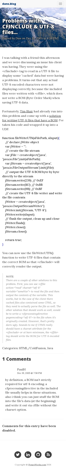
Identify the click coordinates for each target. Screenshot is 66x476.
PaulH (21, 369)
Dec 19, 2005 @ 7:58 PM (29, 373)
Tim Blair (26, 111)
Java (50, 348)
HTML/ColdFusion (32, 348)
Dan (18, 38)
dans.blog (9, 4)
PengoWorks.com (37, 464)
